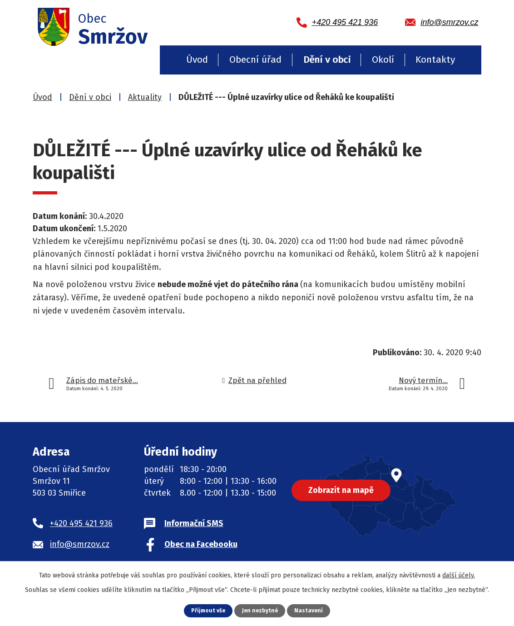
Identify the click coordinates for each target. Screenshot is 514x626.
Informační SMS (193, 523)
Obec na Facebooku (200, 544)
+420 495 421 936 (81, 523)
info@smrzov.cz (79, 544)
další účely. (458, 575)
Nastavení (310, 610)
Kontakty (435, 59)
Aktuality (145, 97)
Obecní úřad (255, 59)
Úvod (197, 59)
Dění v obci (327, 59)
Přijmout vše (207, 610)
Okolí (383, 59)
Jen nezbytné (260, 610)
